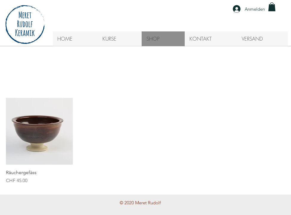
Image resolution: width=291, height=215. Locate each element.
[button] (272, 6)
